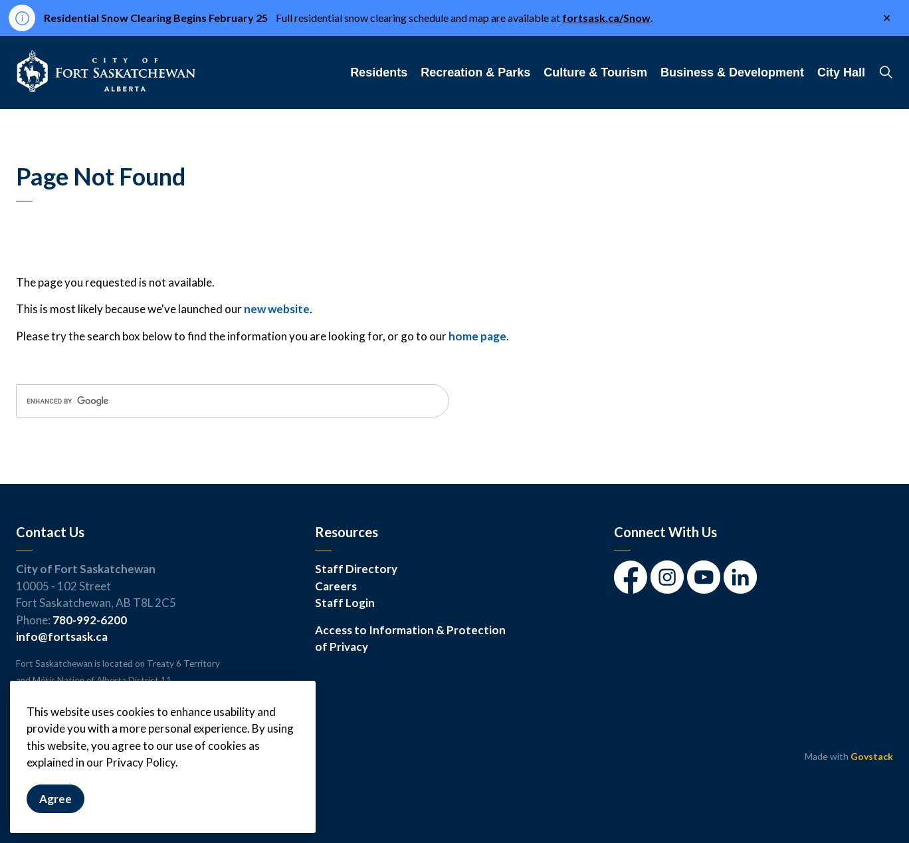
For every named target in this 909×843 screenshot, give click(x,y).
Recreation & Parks (475, 72)
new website (277, 309)
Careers (336, 586)
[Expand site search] (885, 72)
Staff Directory (356, 569)
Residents (378, 72)
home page (477, 336)
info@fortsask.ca (62, 637)
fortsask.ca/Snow (606, 17)
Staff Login (345, 603)
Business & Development (732, 72)
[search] (232, 401)
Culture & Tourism (595, 72)
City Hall (841, 72)
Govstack (872, 756)
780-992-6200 (89, 620)
